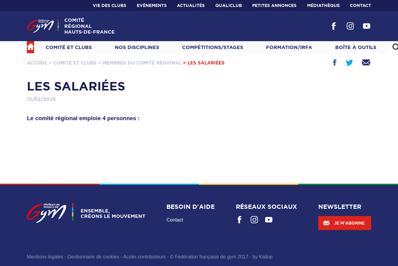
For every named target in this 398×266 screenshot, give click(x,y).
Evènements (152, 5)
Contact (360, 5)
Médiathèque (323, 5)
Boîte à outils (355, 47)
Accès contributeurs (144, 256)
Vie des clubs (109, 5)
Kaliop (265, 256)
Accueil (37, 62)
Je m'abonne (343, 223)
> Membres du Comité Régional (140, 62)
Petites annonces (274, 5)
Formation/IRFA (289, 47)
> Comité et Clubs (73, 62)
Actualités (191, 5)
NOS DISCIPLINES (137, 47)
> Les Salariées (204, 62)
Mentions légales (45, 256)
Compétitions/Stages (212, 47)
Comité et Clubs (69, 47)
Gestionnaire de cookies (93, 256)
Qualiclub (228, 5)
